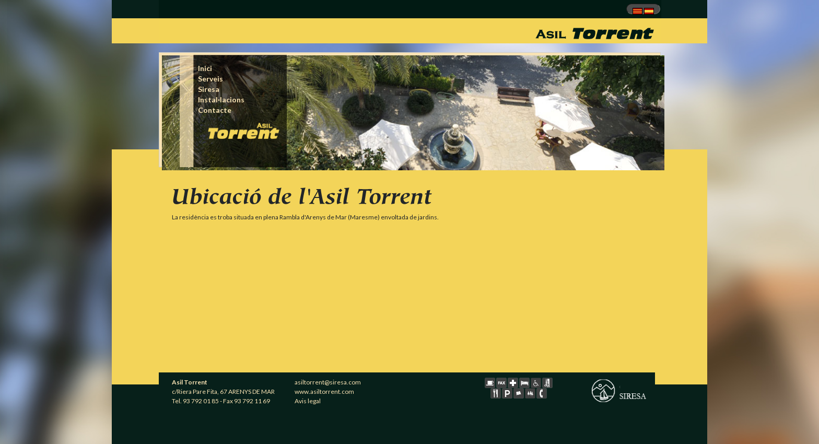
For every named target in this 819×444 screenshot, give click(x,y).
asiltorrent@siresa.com (328, 382)
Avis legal (308, 401)
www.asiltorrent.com (324, 391)
